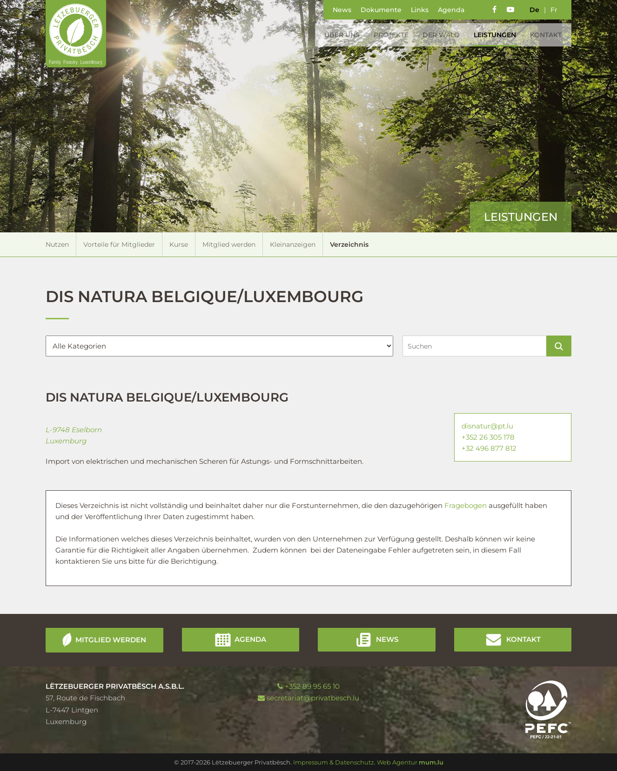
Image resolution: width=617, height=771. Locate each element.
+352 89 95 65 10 (312, 686)
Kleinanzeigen (292, 244)
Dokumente (381, 10)
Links (420, 10)
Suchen (558, 346)
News (342, 10)
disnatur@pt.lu (487, 426)
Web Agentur (397, 762)
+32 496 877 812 (489, 448)
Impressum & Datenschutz (333, 762)
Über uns (340, 35)
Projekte (389, 35)
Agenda (451, 10)
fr (553, 10)
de (534, 10)
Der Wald (439, 35)
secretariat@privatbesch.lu (313, 697)
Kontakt (544, 35)
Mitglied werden (228, 244)
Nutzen (57, 244)
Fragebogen (466, 505)
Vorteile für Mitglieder (119, 244)
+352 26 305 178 (488, 437)
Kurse (178, 244)
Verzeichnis (349, 244)
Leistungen (493, 35)
